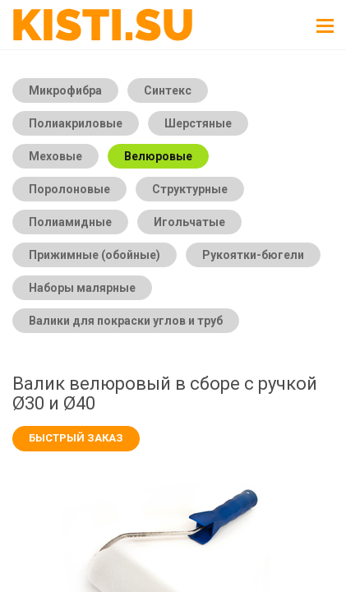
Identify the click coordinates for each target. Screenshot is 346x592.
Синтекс (167, 90)
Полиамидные (70, 222)
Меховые (55, 156)
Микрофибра (65, 90)
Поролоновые (69, 189)
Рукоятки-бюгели (253, 254)
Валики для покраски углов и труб (126, 320)
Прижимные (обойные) (94, 254)
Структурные (190, 189)
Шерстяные (198, 123)
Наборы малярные (82, 287)
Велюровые (158, 156)
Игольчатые (189, 222)
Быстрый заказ (76, 438)
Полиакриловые (75, 123)
